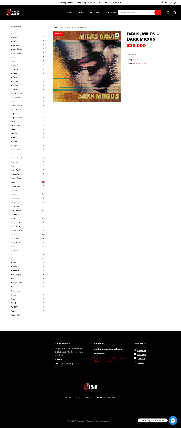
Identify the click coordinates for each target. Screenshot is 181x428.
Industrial (15, 174)
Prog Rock (15, 242)
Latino (14, 190)
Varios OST (16, 315)
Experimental (16, 118)
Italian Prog (16, 178)
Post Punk (15, 222)
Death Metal (16, 93)
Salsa (13, 263)
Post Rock (15, 226)
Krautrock (15, 186)
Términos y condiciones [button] (106, 397)
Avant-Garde (16, 49)
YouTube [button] (141, 358)
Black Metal (16, 53)
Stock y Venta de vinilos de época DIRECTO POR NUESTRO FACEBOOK (90, 3)
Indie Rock (15, 170)
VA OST (14, 307)
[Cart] (174, 12)
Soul (13, 287)
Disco (13, 101)
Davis (138, 63)
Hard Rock (15, 150)
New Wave (15, 206)
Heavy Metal (16, 158)
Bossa (13, 61)
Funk (13, 130)
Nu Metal (15, 214)
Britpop (14, 69)
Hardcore (15, 154)
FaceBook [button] (141, 354)
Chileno (14, 73)
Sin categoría (16, 275)
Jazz (13, 182)
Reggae (14, 255)
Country (14, 81)
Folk (13, 122)
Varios (13, 311)
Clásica (14, 77)
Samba (14, 267)
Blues (13, 57)
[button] (117, 35)
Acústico (15, 33)
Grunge (14, 146)
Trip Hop (15, 303)
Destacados (16, 97)
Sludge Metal (16, 283)
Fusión (14, 134)
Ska (12, 279)
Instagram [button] (141, 350)
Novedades (16, 210)
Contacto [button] (88, 397)
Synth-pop (15, 291)
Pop (13, 218)
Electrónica (16, 109)
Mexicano (15, 202)
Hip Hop (14, 162)
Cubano (14, 85)
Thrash (14, 295)
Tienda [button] (77, 397)
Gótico (14, 142)
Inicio (55, 27)
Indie (13, 166)
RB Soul (14, 251)
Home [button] (68, 397)
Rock (13, 259)
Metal (13, 194)
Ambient (14, 41)
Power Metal (16, 230)
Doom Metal (16, 105)
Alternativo (15, 37)
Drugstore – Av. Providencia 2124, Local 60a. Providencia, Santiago (69, 351)
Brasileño (15, 65)
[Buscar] (158, 12)
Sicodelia (15, 271)
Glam (13, 138)
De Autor (15, 89)
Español (14, 113)
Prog (13, 234)
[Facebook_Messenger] (173, 420)
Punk (13, 246)
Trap (13, 299)
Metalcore (15, 198)
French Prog (16, 126)
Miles (144, 63)
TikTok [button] (141, 362)
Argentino (15, 45)
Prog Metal (16, 238)
